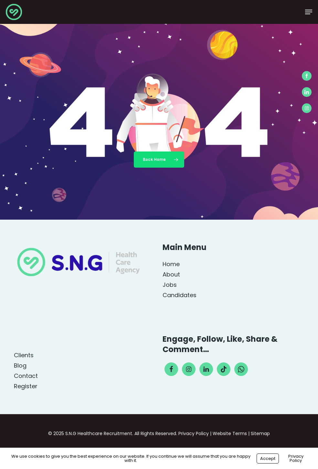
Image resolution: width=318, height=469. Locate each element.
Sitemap (260, 433)
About (171, 274)
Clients (24, 355)
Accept (267, 458)
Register (25, 386)
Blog (20, 366)
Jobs (170, 285)
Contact (26, 376)
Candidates (179, 295)
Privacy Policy (193, 433)
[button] (308, 12)
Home (171, 264)
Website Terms (230, 433)
